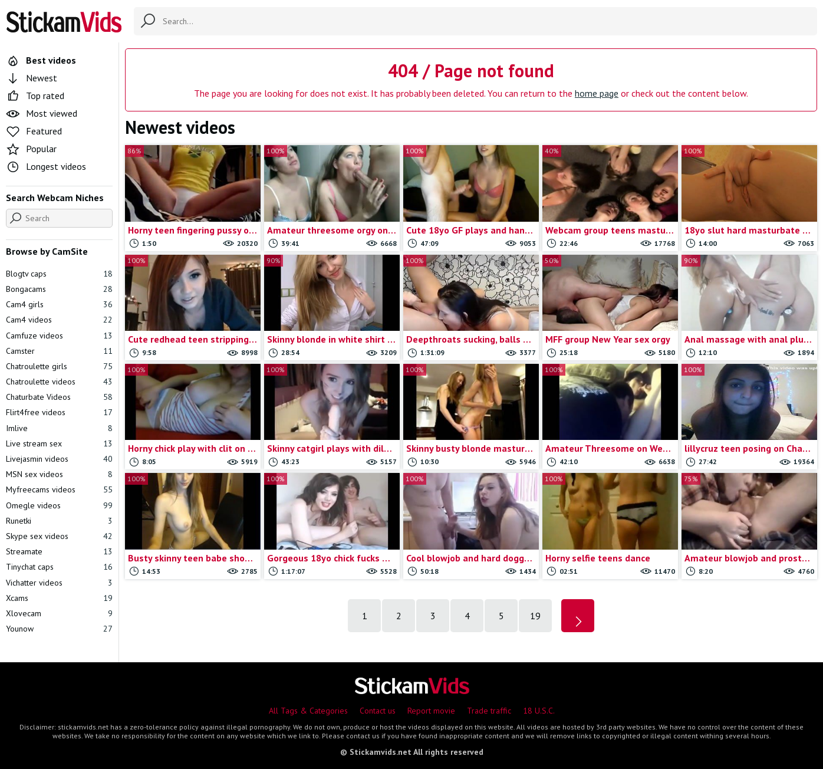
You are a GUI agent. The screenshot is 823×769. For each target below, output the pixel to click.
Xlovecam (59, 613)
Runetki (59, 520)
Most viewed (41, 113)
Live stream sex (59, 443)
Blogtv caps (59, 273)
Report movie (431, 710)
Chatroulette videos (59, 381)
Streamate (59, 551)
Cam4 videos (59, 319)
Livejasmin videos (59, 458)
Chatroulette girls (59, 366)
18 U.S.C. (539, 710)
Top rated (35, 95)
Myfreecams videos (59, 489)
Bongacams (59, 289)
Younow (59, 628)
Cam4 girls (59, 304)
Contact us (378, 710)
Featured (34, 131)
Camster (59, 351)
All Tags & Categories (308, 710)
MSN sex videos (59, 474)
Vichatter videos (59, 582)
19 (535, 616)
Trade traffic (489, 710)
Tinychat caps (59, 566)
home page (596, 93)
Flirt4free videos (59, 412)
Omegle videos (59, 505)
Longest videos (46, 166)
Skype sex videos (59, 536)
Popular (31, 149)
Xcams (59, 598)
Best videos (41, 60)
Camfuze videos (59, 335)
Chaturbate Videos (59, 397)
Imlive (59, 428)
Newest (31, 78)
